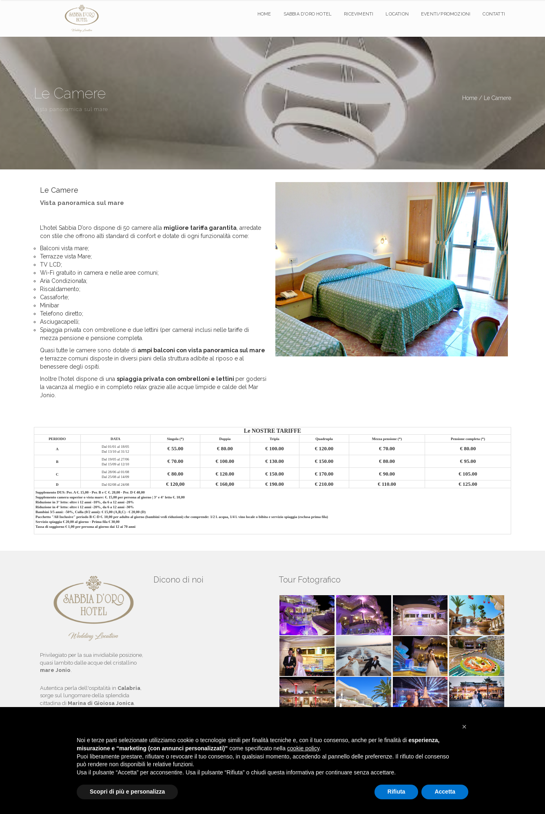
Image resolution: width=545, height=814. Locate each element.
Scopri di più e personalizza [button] (127, 791)
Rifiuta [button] (396, 791)
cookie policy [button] (303, 748)
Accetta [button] (444, 791)
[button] (464, 726)
